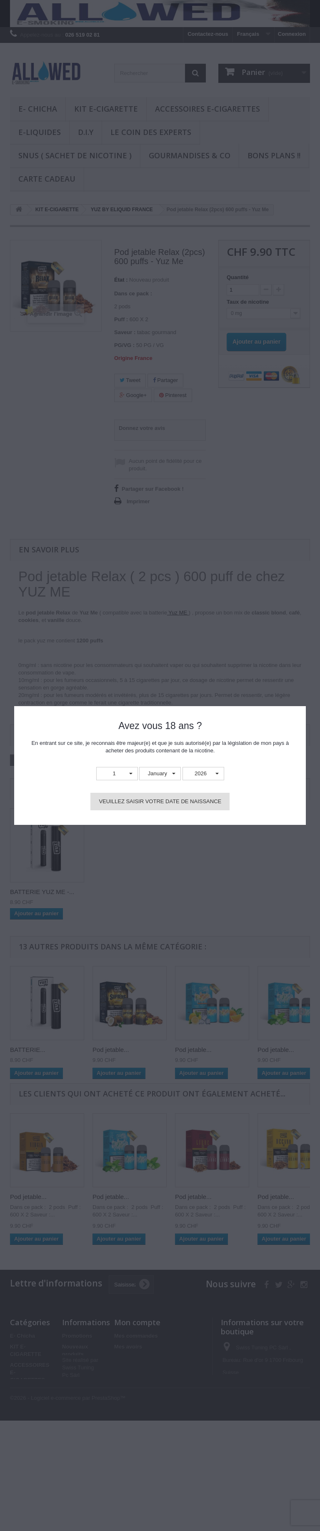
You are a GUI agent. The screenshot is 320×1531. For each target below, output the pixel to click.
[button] (117, 774)
